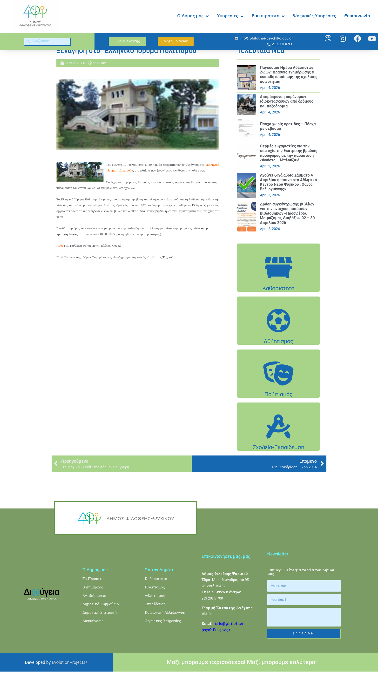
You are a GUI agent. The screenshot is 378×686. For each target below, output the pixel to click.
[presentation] (304, 631)
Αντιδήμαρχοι (94, 610)
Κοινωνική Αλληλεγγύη (165, 627)
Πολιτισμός (155, 601)
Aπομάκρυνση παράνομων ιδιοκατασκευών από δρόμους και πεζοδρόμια (286, 116)
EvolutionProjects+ (70, 676)
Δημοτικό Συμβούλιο (100, 618)
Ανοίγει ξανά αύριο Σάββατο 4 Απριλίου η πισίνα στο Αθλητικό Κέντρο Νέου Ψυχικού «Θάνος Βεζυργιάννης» (288, 196)
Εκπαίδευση (155, 618)
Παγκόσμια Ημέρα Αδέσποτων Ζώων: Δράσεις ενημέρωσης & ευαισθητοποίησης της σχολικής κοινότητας (288, 89)
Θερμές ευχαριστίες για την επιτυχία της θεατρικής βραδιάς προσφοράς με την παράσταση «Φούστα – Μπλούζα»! (288, 167)
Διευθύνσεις (92, 635)
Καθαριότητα (156, 593)
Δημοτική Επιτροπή (99, 627)
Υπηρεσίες (230, 16)
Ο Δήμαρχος (92, 601)
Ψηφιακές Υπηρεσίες (314, 16)
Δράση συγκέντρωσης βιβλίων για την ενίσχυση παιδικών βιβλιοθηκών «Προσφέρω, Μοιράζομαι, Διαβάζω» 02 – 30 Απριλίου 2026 (287, 227)
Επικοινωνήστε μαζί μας (226, 571)
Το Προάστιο (93, 593)
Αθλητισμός (155, 610)
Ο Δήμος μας (193, 16)
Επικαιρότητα (268, 16)
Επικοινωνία (357, 16)
